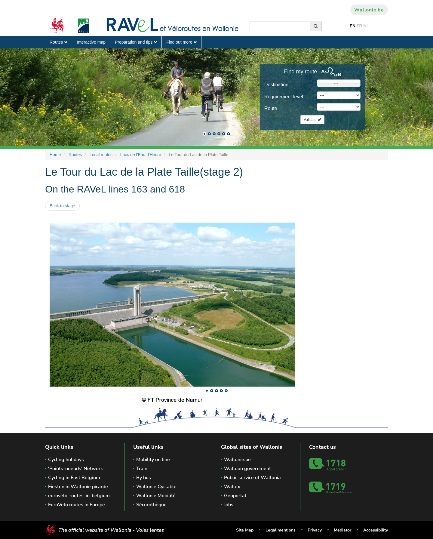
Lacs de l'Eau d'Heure (140, 154)
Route (270, 108)
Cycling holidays (66, 460)
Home (55, 154)
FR (359, 25)
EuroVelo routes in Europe (76, 505)
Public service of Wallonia (252, 478)
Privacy (315, 530)
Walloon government (247, 469)
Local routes (101, 154)
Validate (312, 120)
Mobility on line (153, 460)
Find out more (181, 42)
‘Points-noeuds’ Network (75, 469)
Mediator (342, 530)
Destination (276, 84)
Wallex (232, 487)
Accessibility (375, 530)
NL (366, 25)
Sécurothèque (151, 505)
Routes (58, 42)
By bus (143, 478)
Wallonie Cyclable (156, 487)
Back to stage (62, 205)
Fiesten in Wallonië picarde (78, 487)
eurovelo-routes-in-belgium (79, 496)
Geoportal (235, 496)
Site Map (244, 530)
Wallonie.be (369, 10)
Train (141, 469)
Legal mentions (281, 530)
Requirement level (283, 96)
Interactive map (91, 42)
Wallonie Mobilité (156, 496)
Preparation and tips (136, 42)
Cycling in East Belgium (74, 478)
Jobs (228, 505)
